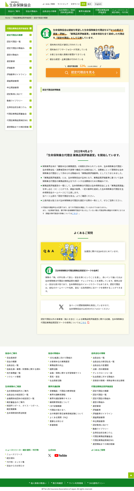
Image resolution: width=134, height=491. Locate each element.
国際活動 (54, 369)
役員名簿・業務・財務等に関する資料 (23, 369)
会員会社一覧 (13, 365)
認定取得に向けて (15, 94)
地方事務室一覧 (14, 372)
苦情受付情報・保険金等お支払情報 (108, 380)
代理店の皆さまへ (58, 409)
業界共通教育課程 (58, 394)
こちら (74, 213)
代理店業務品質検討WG (17, 120)
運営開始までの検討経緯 (18, 126)
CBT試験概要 (56, 405)
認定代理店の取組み (16, 48)
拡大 (89, 4)
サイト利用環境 (76, 483)
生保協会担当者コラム (17, 107)
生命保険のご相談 (13, 386)
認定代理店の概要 (15, 34)
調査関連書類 (13, 80)
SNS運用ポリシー (97, 483)
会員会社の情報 (98, 353)
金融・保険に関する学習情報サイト (65, 372)
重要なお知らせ (57, 421)
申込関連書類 (13, 87)
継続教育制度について (59, 402)
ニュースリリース (14, 454)
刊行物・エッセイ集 (15, 461)
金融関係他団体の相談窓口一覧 (20, 398)
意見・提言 (55, 376)
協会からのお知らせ (15, 465)
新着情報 (54, 424)
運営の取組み (13, 54)
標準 (83, 4)
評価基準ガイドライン (17, 74)
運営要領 (11, 61)
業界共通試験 (54, 386)
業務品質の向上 (57, 365)
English (98, 4)
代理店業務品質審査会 (17, 113)
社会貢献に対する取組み (103, 376)
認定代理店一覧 (14, 41)
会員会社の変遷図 (101, 365)
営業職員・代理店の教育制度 (62, 390)
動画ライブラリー (15, 100)
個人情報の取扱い (38, 483)
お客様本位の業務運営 (59, 361)
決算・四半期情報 (101, 369)
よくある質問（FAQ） (59, 417)
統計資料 (11, 458)
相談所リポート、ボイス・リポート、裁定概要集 (23, 407)
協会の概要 (12, 361)
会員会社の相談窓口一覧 (17, 394)
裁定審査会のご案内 (15, 402)
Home (7, 17)
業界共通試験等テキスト (60, 398)
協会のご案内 (11, 353)
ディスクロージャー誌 (102, 372)
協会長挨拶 (12, 357)
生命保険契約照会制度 (16, 412)
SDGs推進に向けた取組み (61, 357)
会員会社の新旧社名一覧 (103, 361)
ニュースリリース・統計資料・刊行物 (22, 449)
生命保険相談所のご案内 (17, 390)
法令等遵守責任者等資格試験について (66, 413)
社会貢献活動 (56, 380)
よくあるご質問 (49, 4)
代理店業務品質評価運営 (22, 17)
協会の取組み (54, 353)
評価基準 (11, 67)
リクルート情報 (14, 376)
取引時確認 (58, 483)
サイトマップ (63, 4)
